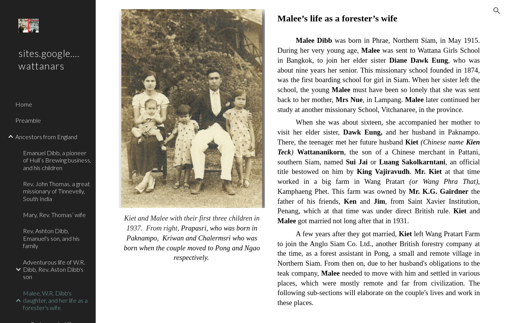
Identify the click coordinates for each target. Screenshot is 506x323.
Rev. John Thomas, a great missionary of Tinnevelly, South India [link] (56, 191)
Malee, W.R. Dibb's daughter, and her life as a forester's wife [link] (55, 300)
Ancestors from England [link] (46, 136)
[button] (497, 11)
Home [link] (23, 104)
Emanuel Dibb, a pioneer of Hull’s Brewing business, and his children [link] (57, 160)
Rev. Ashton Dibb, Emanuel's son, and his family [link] (51, 238)
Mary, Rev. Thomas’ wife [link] (54, 214)
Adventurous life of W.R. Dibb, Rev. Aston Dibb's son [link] (54, 269)
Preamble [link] (28, 120)
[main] (192, 238)
